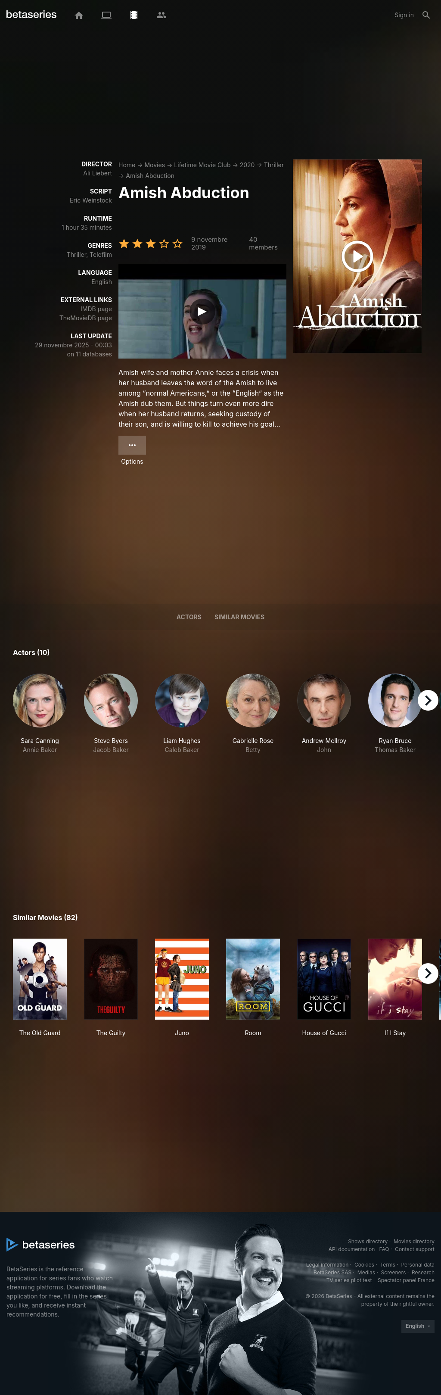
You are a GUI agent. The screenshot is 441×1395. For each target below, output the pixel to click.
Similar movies (239, 617)
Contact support (415, 1249)
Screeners (393, 1272)
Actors (189, 617)
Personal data (418, 1264)
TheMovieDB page (85, 317)
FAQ (384, 1249)
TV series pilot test (349, 1280)
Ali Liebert (97, 173)
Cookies (364, 1264)
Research (423, 1272)
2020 (247, 165)
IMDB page (96, 308)
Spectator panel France (406, 1280)
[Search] (426, 15)
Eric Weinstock (91, 200)
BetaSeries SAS (332, 1272)
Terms (387, 1264)
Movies (154, 165)
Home (126, 165)
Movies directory (414, 1241)
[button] (40, 714)
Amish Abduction (150, 175)
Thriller (274, 165)
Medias (366, 1272)
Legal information (327, 1264)
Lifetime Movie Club (202, 165)
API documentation (352, 1249)
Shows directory (368, 1241)
